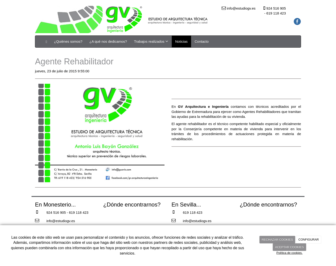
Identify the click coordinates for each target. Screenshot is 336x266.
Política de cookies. (289, 253)
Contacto (202, 41)
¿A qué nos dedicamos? (108, 41)
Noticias (181, 41)
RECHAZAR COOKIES (277, 239)
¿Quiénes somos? (68, 41)
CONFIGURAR (308, 239)
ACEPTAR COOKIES (289, 247)
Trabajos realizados (151, 41)
